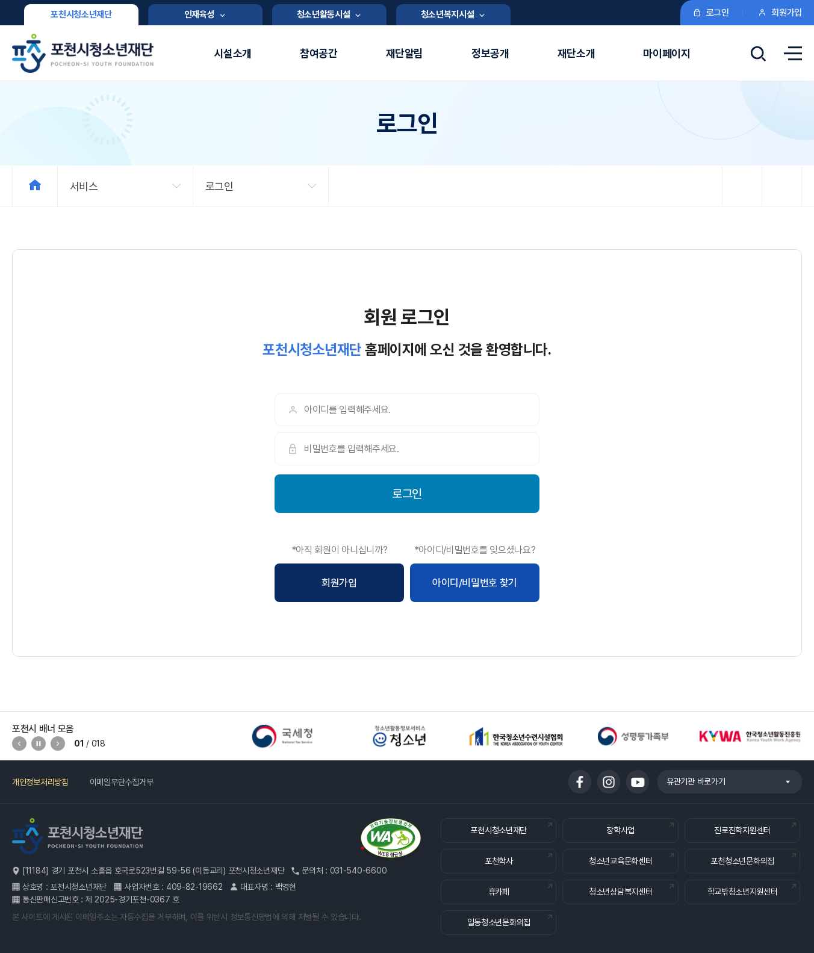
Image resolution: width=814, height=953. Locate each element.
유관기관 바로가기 (723, 781)
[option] (282, 736)
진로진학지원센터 (742, 830)
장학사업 (620, 830)
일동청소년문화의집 (498, 922)
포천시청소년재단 (498, 830)
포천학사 (499, 861)
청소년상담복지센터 (620, 891)
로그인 (219, 186)
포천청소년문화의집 (742, 861)
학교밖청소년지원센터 (742, 891)
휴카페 (498, 891)
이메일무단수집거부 (121, 782)
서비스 (84, 186)
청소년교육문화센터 (620, 861)
